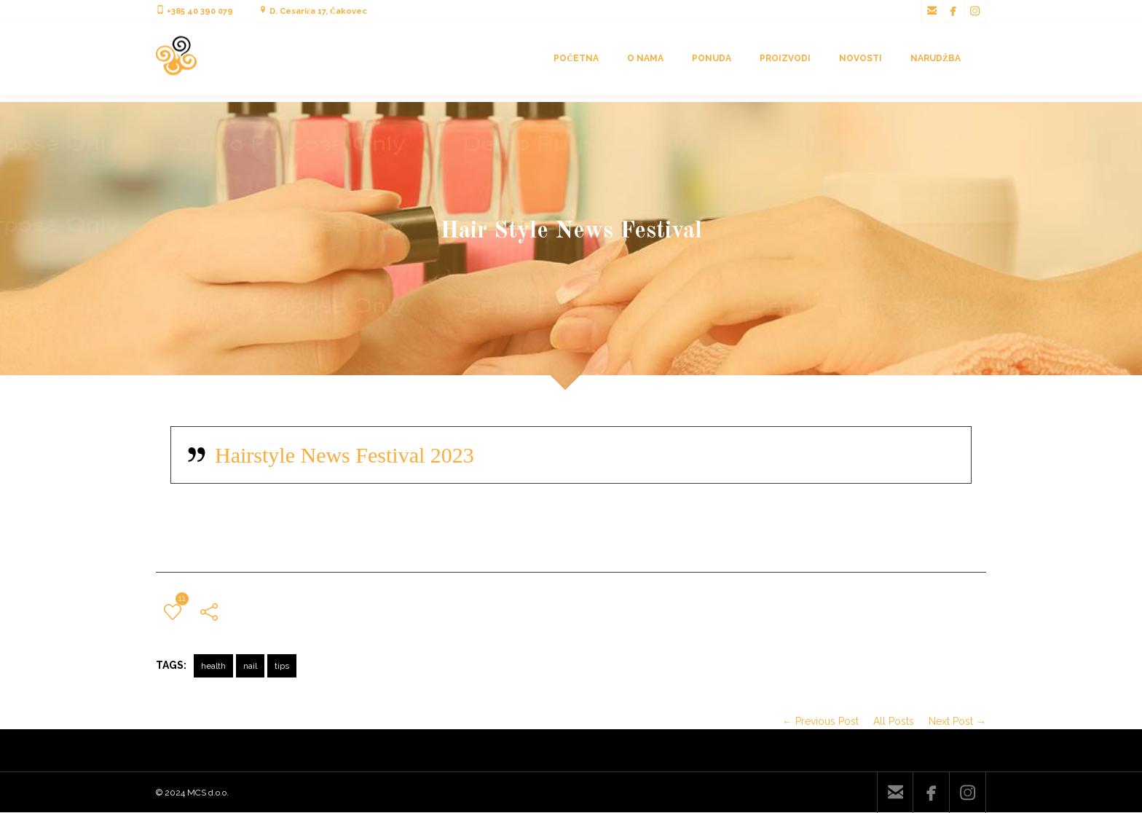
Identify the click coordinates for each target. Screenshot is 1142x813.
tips (282, 666)
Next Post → (957, 721)
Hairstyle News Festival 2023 (344, 455)
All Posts (893, 721)
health (213, 666)
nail (250, 666)
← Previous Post (820, 721)
